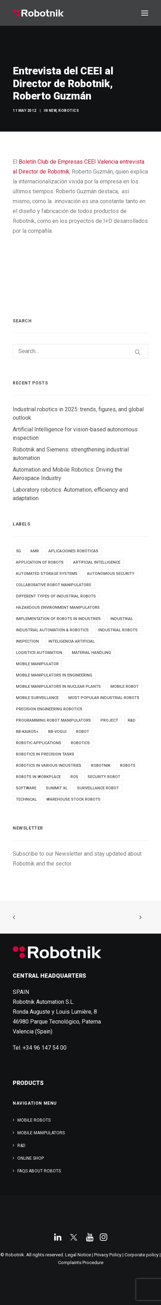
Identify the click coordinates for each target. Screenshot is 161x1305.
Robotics (68, 111)
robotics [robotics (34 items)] (80, 743)
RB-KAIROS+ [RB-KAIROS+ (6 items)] (27, 731)
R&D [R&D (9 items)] (132, 720)
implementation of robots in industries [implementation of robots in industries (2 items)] (58, 619)
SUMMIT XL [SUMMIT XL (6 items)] (57, 788)
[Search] (80, 351)
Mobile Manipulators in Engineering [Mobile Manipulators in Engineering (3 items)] (54, 675)
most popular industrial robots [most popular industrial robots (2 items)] (103, 698)
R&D (21, 1145)
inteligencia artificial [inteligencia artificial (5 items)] (71, 641)
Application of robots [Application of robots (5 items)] (40, 562)
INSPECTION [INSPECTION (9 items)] (27, 641)
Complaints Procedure (80, 1262)
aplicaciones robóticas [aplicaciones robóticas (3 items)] (73, 551)
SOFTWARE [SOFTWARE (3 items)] (26, 788)
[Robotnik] (38, 13)
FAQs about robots (39, 1171)
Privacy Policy (107, 1254)
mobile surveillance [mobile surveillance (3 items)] (37, 698)
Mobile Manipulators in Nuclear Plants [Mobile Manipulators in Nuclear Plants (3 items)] (58, 686)
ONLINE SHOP (30, 1158)
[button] (144, 13)
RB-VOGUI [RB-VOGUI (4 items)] (57, 731)
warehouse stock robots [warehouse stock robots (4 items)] (73, 799)
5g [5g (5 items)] (18, 551)
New (53, 111)
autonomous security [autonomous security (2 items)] (110, 573)
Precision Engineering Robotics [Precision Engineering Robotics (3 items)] (49, 709)
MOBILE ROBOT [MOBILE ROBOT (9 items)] (124, 686)
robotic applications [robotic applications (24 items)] (38, 743)
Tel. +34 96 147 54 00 (40, 1047)
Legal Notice (78, 1254)
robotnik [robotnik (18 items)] (100, 765)
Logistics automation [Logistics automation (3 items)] (39, 652)
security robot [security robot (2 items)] (104, 777)
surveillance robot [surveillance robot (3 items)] (98, 788)
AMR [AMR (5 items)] (34, 551)
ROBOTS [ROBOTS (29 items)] (128, 765)
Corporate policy (142, 1254)
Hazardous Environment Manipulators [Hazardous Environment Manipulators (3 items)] (58, 607)
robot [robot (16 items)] (82, 731)
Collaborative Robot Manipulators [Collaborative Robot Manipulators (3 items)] (53, 585)
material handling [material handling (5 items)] (91, 652)
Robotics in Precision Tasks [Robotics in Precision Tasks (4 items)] (45, 754)
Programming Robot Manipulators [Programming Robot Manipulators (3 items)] (53, 720)
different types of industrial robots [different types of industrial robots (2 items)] (56, 596)
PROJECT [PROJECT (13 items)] (109, 720)
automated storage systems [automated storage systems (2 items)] (46, 573)
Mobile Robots (34, 1120)
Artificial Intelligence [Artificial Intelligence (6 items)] (96, 562)
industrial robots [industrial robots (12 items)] (118, 630)
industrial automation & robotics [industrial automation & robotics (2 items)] (52, 630)
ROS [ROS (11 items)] (74, 777)
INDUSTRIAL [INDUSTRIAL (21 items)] (121, 619)
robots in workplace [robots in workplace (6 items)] (38, 777)
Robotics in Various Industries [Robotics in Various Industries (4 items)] (48, 765)
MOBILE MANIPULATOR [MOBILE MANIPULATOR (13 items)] (37, 664)
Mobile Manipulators (41, 1132)
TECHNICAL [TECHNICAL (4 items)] (26, 799)
